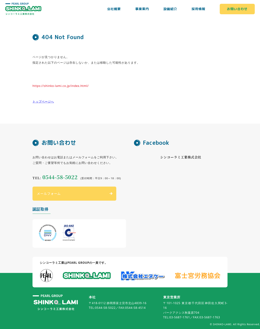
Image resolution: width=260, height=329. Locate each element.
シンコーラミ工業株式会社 (180, 157)
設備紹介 (170, 9)
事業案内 (142, 9)
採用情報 (198, 9)
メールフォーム (49, 193)
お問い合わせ (237, 9)
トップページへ (43, 101)
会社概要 (114, 9)
